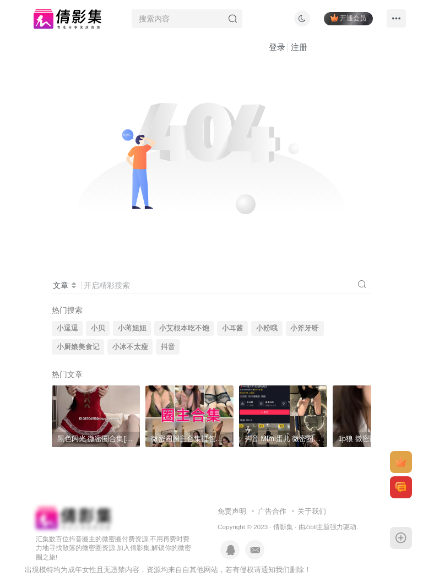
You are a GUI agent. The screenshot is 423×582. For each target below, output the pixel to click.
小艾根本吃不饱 (184, 328)
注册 (299, 47)
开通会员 (348, 18)
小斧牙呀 (304, 328)
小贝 (98, 328)
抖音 (168, 347)
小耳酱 (232, 328)
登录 (277, 47)
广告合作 (272, 511)
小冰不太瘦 (130, 347)
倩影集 (283, 526)
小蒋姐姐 (132, 328)
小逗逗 (67, 328)
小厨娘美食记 (78, 347)
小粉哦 (267, 328)
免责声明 (232, 511)
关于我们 (311, 511)
